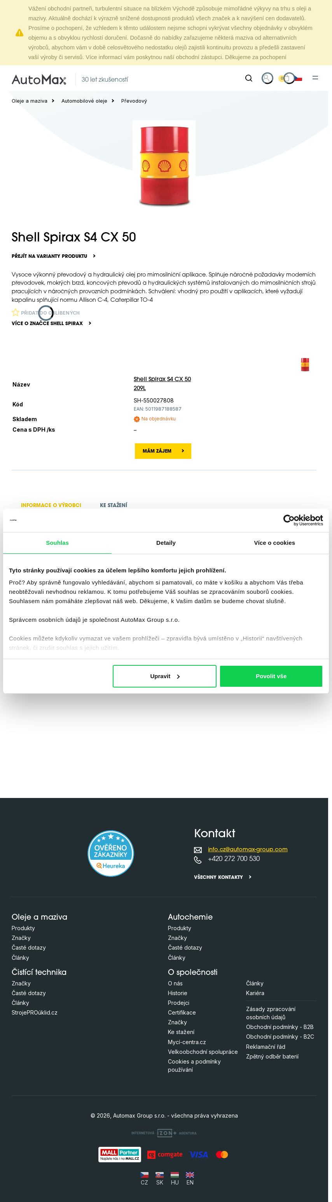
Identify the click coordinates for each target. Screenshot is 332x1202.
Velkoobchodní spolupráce (203, 1051)
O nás (175, 983)
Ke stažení (181, 1032)
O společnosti (193, 973)
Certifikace (182, 1012)
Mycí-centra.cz (187, 1042)
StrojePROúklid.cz (35, 1012)
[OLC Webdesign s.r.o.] (164, 1133)
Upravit (165, 676)
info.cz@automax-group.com (248, 850)
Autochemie (190, 918)
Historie (177, 993)
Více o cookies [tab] (274, 542)
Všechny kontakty (218, 877)
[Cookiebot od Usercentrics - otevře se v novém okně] (289, 520)
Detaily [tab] (166, 542)
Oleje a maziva (29, 101)
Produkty (23, 928)
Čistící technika (39, 973)
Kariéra (255, 993)
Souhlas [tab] (57, 542)
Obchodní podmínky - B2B (280, 1027)
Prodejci (178, 1002)
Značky (21, 937)
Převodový (134, 101)
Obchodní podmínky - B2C (280, 1036)
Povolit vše (271, 676)
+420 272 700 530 (234, 859)
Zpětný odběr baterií (272, 1056)
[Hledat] (248, 78)
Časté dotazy (29, 947)
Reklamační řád (265, 1046)
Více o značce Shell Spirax (47, 324)
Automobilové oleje (84, 101)
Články (20, 957)
